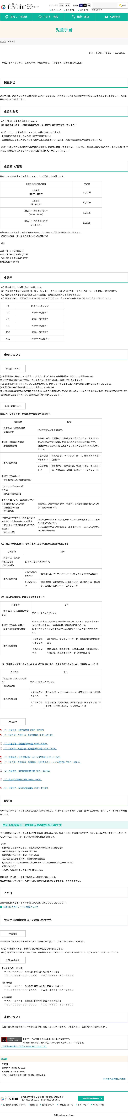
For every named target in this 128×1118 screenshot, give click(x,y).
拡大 (67, 5)
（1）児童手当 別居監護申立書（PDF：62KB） (25, 743)
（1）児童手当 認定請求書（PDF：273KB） (24, 730)
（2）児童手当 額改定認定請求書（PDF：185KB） (27, 770)
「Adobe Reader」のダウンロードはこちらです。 (24, 1046)
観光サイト (70, 10)
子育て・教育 (48, 17)
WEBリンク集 (98, 1104)
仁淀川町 (20, 6)
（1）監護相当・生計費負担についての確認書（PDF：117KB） (32, 757)
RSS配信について (66, 1104)
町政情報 (112, 17)
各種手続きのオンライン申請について (20, 906)
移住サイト (84, 10)
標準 (61, 5)
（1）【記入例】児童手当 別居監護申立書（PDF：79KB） (30, 748)
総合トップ (56, 10)
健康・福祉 (80, 17)
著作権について (48, 1104)
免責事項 (34, 1104)
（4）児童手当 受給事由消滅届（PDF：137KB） (26, 787)
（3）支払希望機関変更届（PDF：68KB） (22, 779)
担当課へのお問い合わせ (114, 1078)
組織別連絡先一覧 (91, 1098)
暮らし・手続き (16, 17)
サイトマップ (83, 1104)
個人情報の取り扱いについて (14, 1104)
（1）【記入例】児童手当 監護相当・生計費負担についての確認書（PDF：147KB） (42, 762)
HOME (3, 41)
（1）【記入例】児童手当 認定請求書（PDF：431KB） (28, 734)
